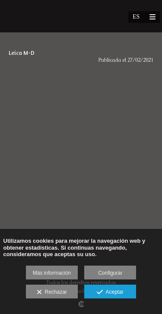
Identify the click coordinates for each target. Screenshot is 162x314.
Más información (52, 273)
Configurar (110, 273)
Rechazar (52, 292)
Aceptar (110, 292)
